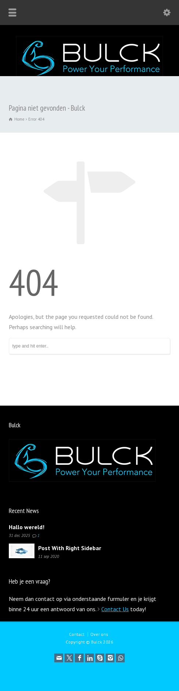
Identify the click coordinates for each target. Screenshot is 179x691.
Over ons (99, 634)
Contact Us (115, 609)
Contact (76, 634)
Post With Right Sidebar (69, 548)
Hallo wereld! (26, 527)
